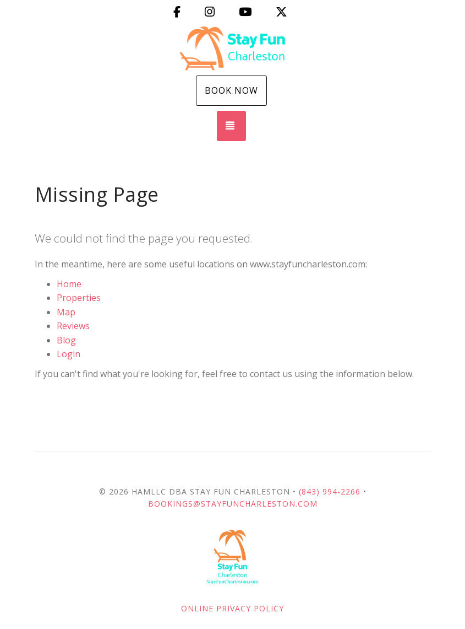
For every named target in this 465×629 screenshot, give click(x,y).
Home (69, 284)
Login (68, 354)
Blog (66, 340)
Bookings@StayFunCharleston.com (233, 503)
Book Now (231, 90)
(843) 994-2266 (329, 491)
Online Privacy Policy (232, 608)
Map (66, 312)
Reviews (73, 326)
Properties (79, 298)
